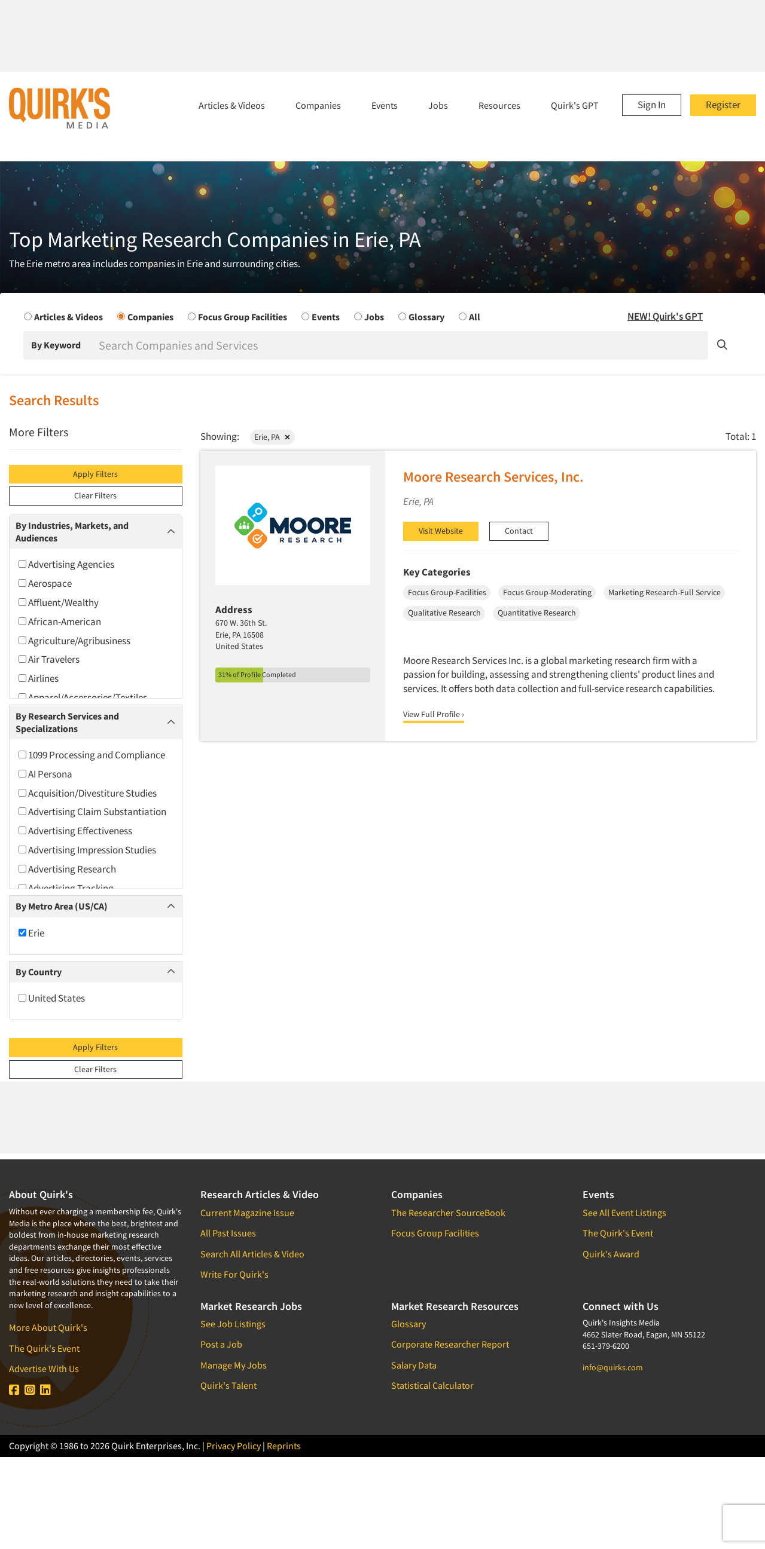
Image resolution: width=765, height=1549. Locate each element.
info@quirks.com (613, 1367)
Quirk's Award (611, 1254)
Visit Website (441, 530)
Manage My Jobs (233, 1365)
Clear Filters (95, 495)
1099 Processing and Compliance (92, 754)
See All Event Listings (624, 1213)
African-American (60, 621)
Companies (318, 105)
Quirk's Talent (228, 1385)
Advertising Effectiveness (75, 830)
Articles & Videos (232, 105)
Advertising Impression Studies (87, 849)
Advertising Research (67, 868)
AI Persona (45, 773)
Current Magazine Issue (247, 1213)
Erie (31, 932)
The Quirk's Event (44, 1348)
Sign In (652, 104)
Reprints (284, 1446)
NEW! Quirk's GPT (665, 316)
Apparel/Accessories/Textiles (83, 697)
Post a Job (221, 1344)
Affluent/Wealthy (59, 602)
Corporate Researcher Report (450, 1344)
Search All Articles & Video (252, 1254)
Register (723, 104)
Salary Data (414, 1365)
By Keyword (56, 345)
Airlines (39, 678)
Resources (499, 105)
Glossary (408, 1324)
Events (384, 105)
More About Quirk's (48, 1327)
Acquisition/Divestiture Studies (88, 793)
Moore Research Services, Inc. (493, 476)
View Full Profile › (433, 714)
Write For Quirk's (234, 1274)
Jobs (438, 105)
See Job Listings (233, 1324)
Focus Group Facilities (435, 1233)
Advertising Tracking (66, 888)
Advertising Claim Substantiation (92, 811)
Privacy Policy (233, 1446)
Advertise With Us (44, 1368)
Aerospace (45, 583)
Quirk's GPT (575, 105)
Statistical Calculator (432, 1385)
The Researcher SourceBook (448, 1213)
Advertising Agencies (66, 564)
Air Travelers (49, 659)
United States (52, 998)
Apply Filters (95, 474)
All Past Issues (228, 1233)
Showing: (219, 436)
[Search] (402, 345)
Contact (519, 530)
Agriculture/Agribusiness (74, 640)
